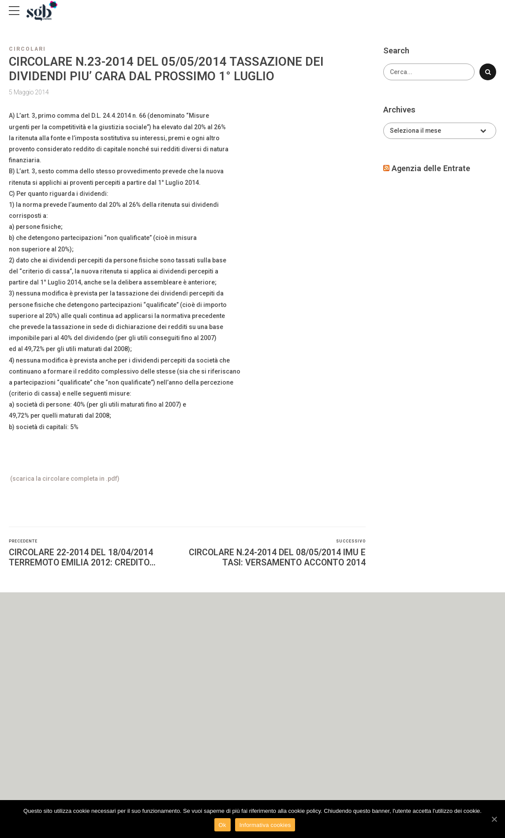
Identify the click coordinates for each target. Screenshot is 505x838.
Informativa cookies (265, 825)
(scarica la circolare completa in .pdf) (64, 478)
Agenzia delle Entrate (431, 168)
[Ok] (494, 819)
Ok (222, 825)
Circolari (27, 49)
